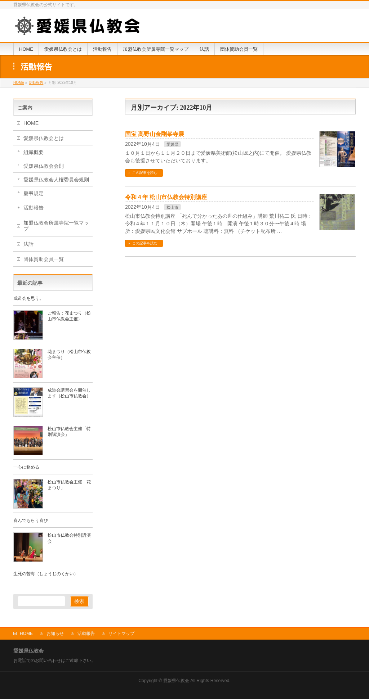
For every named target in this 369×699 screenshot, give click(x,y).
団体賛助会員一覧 (43, 259)
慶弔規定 (33, 193)
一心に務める (26, 467)
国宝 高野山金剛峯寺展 (154, 134)
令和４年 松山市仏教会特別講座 (166, 197)
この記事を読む (144, 173)
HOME (31, 123)
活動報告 (33, 208)
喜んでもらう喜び (30, 520)
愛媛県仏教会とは (43, 138)
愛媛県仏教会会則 (43, 166)
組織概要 (33, 152)
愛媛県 (172, 144)
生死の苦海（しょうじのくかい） (45, 573)
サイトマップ (121, 633)
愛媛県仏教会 (176, 680)
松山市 (172, 207)
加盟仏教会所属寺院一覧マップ (56, 226)
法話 (28, 244)
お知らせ (55, 633)
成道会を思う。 (28, 298)
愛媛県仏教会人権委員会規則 (56, 179)
